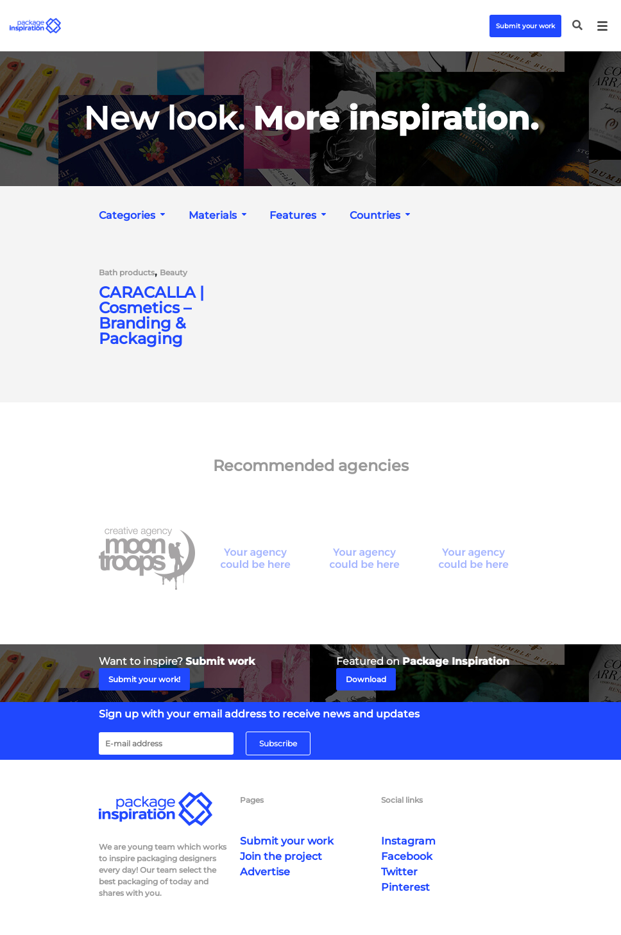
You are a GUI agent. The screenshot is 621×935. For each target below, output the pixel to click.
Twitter (399, 872)
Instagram (408, 841)
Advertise (265, 872)
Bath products (127, 273)
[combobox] (133, 215)
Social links (402, 800)
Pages (252, 800)
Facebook (406, 856)
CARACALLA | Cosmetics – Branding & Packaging (151, 316)
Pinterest (405, 887)
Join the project (281, 856)
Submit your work (525, 26)
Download (366, 679)
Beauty (173, 273)
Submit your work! (144, 679)
